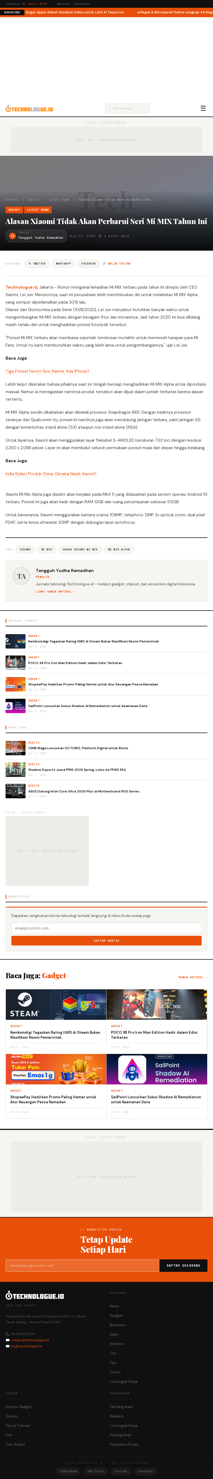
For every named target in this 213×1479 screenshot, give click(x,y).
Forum (115, 1372)
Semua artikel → (192, 977)
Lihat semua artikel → (55, 591)
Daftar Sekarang (184, 1265)
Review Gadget (19, 1406)
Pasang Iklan (120, 1435)
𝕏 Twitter (37, 263)
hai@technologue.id (26, 1346)
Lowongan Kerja (124, 1381)
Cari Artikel (15, 1444)
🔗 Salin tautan (116, 263)
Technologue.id (21, 287)
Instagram (68, 1471)
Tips (113, 1362)
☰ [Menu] (203, 108)
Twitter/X (95, 1471)
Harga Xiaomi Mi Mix (80, 549)
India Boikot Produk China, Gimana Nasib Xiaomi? (51, 474)
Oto (113, 1353)
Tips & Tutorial (18, 1425)
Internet (117, 1343)
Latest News (59, 200)
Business (117, 1325)
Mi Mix (46, 549)
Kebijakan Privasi (124, 1444)
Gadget (34, 200)
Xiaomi (25, 549)
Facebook (88, 263)
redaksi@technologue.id (30, 1340)
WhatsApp (63, 263)
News (114, 1306)
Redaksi (116, 1416)
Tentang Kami (121, 1406)
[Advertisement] (106, 59)
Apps (114, 1334)
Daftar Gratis (106, 941)
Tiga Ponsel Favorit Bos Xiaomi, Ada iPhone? (47, 371)
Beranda (12, 200)
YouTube (121, 1471)
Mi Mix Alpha (119, 549)
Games (12, 1416)
